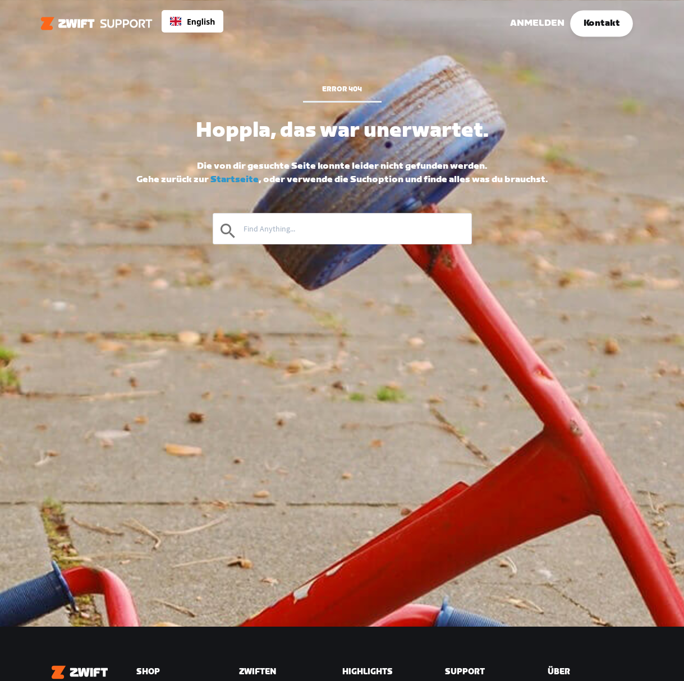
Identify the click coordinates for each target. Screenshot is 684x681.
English (192, 21)
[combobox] (192, 21)
